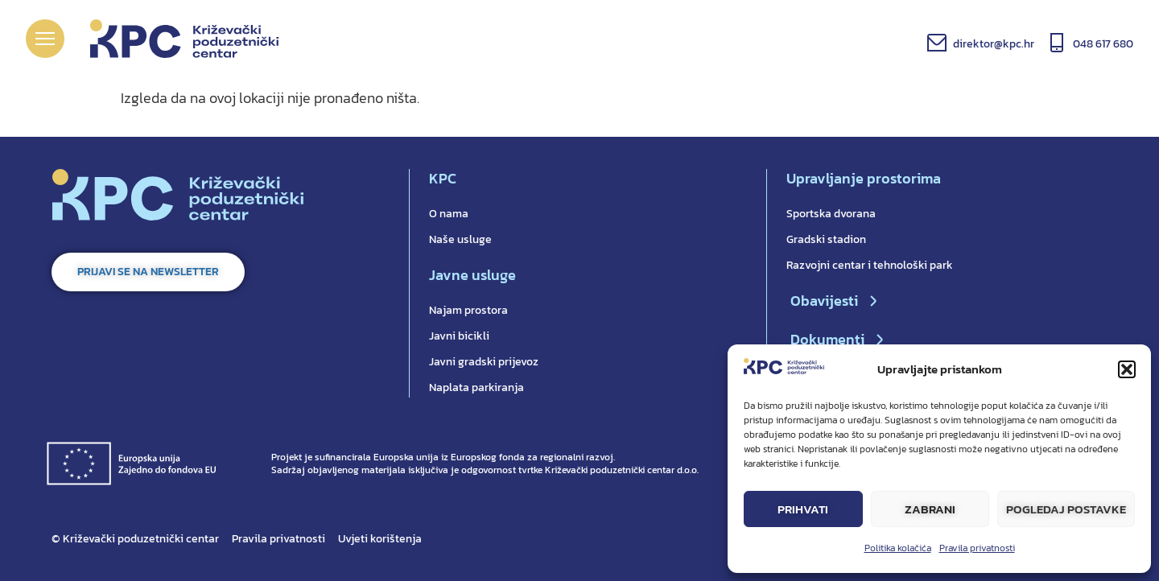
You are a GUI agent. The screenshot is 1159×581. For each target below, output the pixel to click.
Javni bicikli (459, 336)
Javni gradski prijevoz (483, 361)
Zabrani (930, 509)
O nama (448, 213)
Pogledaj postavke (1066, 509)
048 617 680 (1103, 43)
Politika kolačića (897, 548)
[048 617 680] (1056, 42)
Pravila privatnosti (977, 548)
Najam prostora (468, 310)
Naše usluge (460, 239)
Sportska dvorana (831, 213)
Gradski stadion (826, 239)
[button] (1127, 369)
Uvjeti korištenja (380, 538)
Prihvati (802, 509)
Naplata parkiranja (476, 387)
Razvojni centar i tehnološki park (869, 265)
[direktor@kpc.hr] (937, 42)
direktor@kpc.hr (993, 43)
